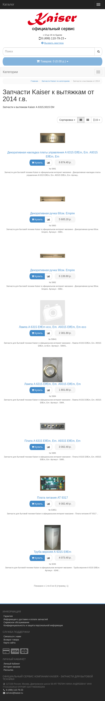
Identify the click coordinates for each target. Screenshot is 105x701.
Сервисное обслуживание (16, 622)
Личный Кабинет (12, 664)
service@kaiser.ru (13, 693)
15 (96, 119)
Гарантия (8, 616)
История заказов (12, 667)
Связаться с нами (12, 636)
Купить (37, 162)
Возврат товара (11, 639)
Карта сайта (9, 642)
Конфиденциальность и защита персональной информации (33, 625)
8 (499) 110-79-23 (13, 690)
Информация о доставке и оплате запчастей (26, 619)
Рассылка (8, 670)
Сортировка (67, 119)
